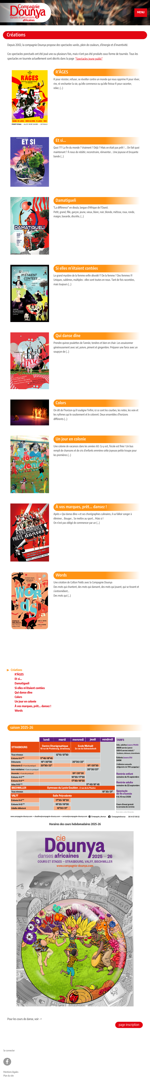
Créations (16, 670)
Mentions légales (10, 1072)
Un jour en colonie (71, 439)
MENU (141, 12)
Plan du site (8, 1076)
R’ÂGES (62, 72)
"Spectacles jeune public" (89, 58)
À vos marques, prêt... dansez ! (81, 507)
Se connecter (9, 1051)
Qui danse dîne (68, 336)
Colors (61, 403)
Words (61, 575)
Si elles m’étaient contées (77, 269)
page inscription (129, 1025)
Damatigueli (66, 201)
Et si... (61, 141)
